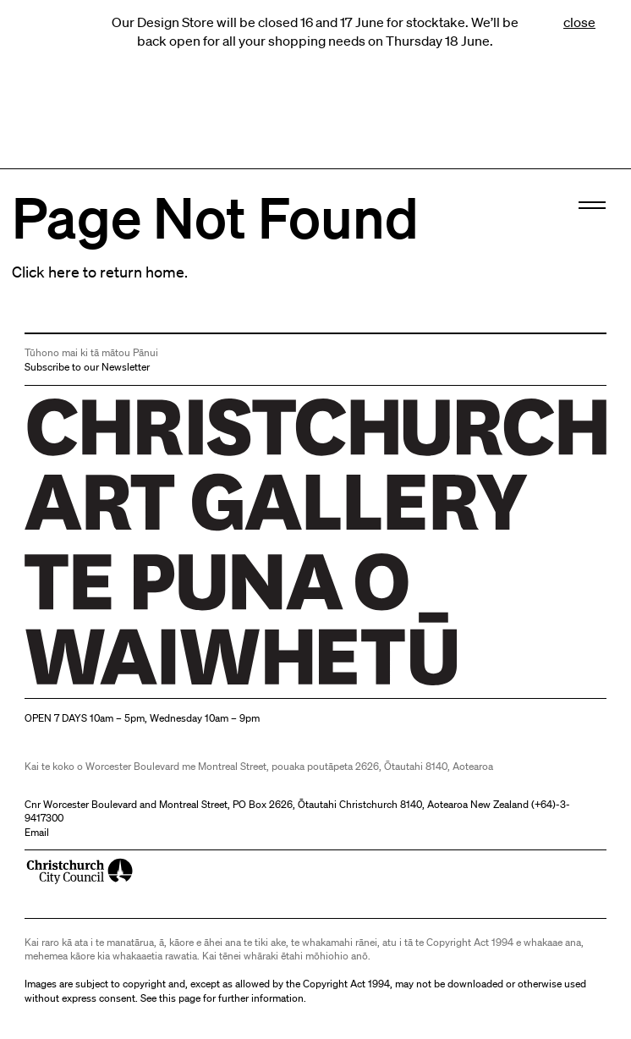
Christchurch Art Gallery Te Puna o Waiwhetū (126, 684)
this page (179, 998)
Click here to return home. (100, 271)
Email (37, 832)
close (579, 22)
